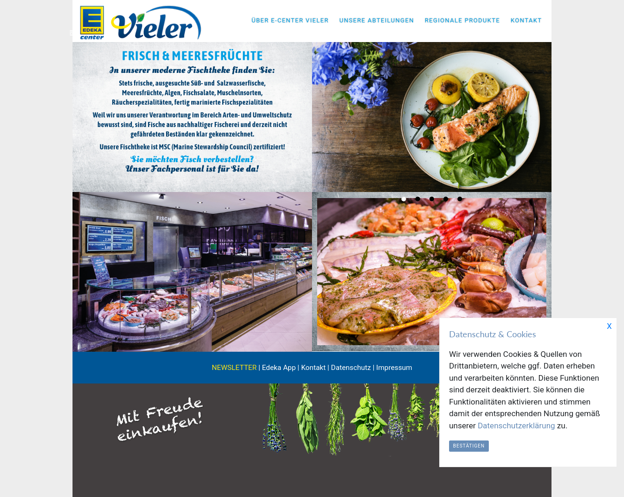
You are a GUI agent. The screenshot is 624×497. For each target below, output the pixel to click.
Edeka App (279, 367)
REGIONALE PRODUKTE (462, 20)
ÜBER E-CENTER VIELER (290, 20)
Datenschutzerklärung (516, 425)
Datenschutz (351, 367)
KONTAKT (526, 20)
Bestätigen (469, 445)
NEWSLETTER (234, 367)
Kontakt (313, 367)
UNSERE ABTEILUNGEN (376, 20)
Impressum (394, 367)
